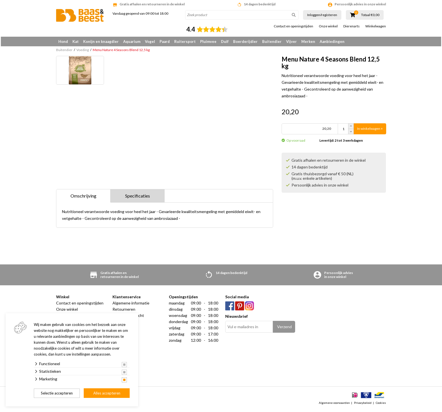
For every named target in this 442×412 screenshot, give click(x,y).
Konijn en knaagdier (101, 41)
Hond (63, 41)
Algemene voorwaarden (334, 404)
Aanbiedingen (332, 41)
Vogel (150, 41)
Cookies (381, 404)
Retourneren (123, 311)
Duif (225, 41)
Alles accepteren (106, 393)
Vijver (291, 41)
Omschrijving (83, 197)
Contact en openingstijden (293, 26)
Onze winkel (328, 26)
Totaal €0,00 (370, 15)
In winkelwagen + (370, 131)
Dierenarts (351, 26)
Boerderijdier (245, 41)
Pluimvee (208, 41)
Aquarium (131, 41)
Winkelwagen (375, 26)
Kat (75, 41)
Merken (308, 41)
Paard (165, 41)
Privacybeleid (363, 404)
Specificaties (137, 197)
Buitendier (272, 41)
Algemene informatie (130, 305)
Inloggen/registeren (322, 15)
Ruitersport (185, 41)
